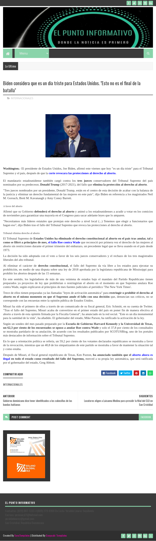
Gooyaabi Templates (56, 535)
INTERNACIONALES (22, 98)
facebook (146, 417)
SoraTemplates (22, 535)
